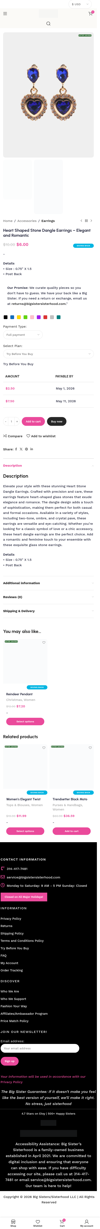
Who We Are (10, 991)
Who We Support (13, 999)
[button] (25, 721)
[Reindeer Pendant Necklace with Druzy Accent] (25, 661)
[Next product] (91, 220)
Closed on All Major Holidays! (24, 896)
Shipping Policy (12, 933)
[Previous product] (81, 220)
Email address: (40, 1046)
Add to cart (33, 421)
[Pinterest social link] (26, 449)
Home (8, 221)
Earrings (48, 221)
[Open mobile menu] (5, 13)
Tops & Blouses (17, 805)
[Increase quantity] (17, 421)
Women (29, 700)
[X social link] (21, 449)
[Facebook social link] (15, 449)
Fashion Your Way (14, 1006)
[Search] (48, 23)
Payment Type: (15, 326)
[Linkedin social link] (31, 449)
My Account (9, 963)
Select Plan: (13, 346)
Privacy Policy (11, 919)
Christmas (14, 700)
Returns (6, 926)
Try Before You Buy (15, 948)
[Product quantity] (11, 421)
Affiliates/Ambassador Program (24, 1014)
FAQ (4, 955)
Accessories (27, 221)
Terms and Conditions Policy (22, 941)
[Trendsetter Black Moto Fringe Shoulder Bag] (71, 766)
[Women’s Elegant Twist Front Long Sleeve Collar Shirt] (25, 766)
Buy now (57, 421)
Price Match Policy (15, 1021)
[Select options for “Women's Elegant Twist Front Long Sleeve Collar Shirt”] (25, 831)
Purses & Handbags (67, 805)
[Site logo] (48, 13)
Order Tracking (12, 970)
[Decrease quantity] (5, 421)
